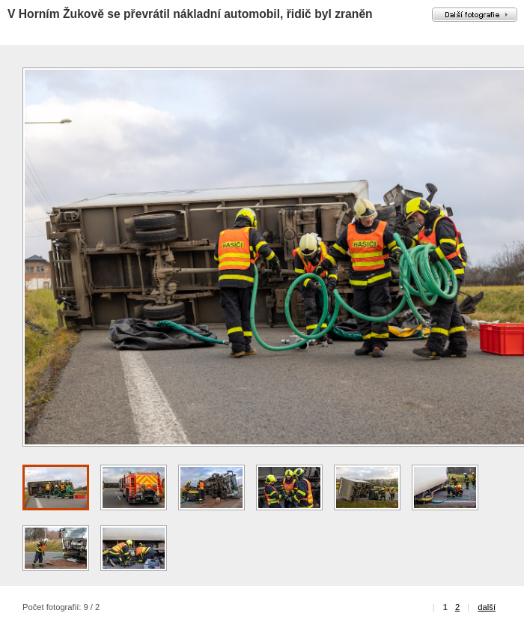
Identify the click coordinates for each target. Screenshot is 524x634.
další (487, 607)
